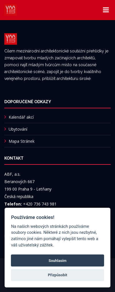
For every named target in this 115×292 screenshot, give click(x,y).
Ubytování (18, 129)
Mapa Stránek (21, 141)
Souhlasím (57, 260)
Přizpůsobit (57, 275)
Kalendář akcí (21, 117)
